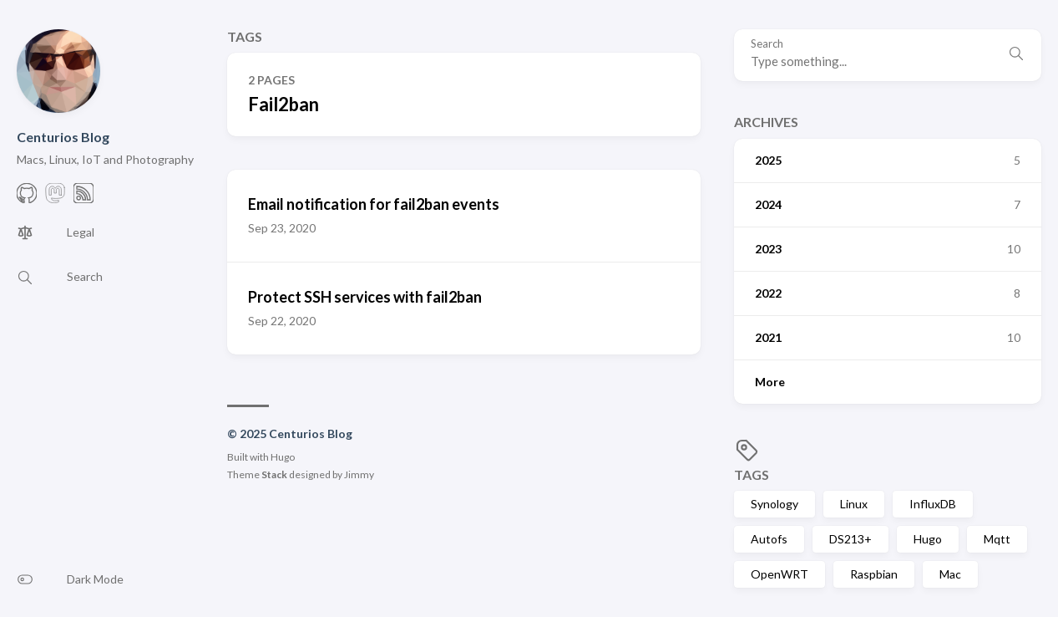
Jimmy (359, 474)
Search (767, 44)
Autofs (769, 539)
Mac (950, 574)
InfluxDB (932, 504)
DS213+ (850, 539)
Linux (854, 504)
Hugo (928, 539)
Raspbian (874, 574)
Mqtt (997, 539)
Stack (274, 474)
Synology (774, 504)
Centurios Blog (63, 137)
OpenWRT (779, 574)
